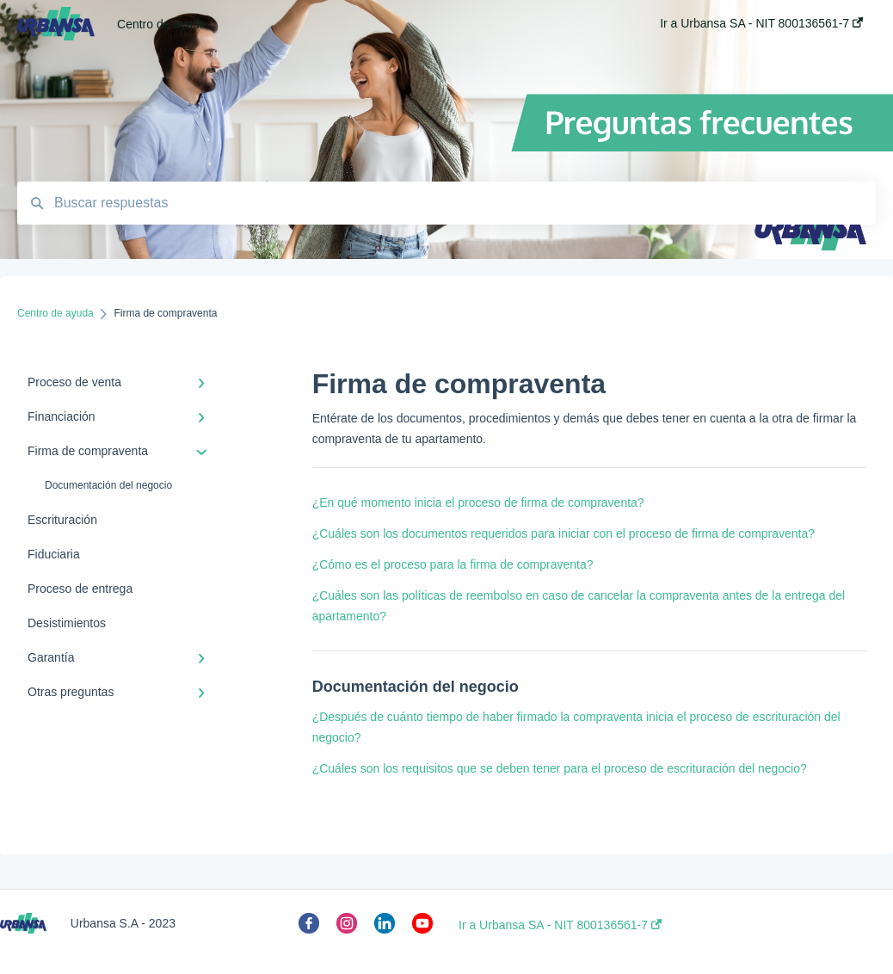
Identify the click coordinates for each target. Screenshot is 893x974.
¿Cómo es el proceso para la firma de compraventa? (453, 564)
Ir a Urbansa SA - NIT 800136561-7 (560, 925)
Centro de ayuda (161, 24)
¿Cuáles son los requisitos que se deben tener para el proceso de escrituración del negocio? (559, 768)
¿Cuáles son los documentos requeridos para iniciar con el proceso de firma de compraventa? (563, 533)
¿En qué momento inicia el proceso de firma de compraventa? (478, 502)
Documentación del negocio (108, 485)
